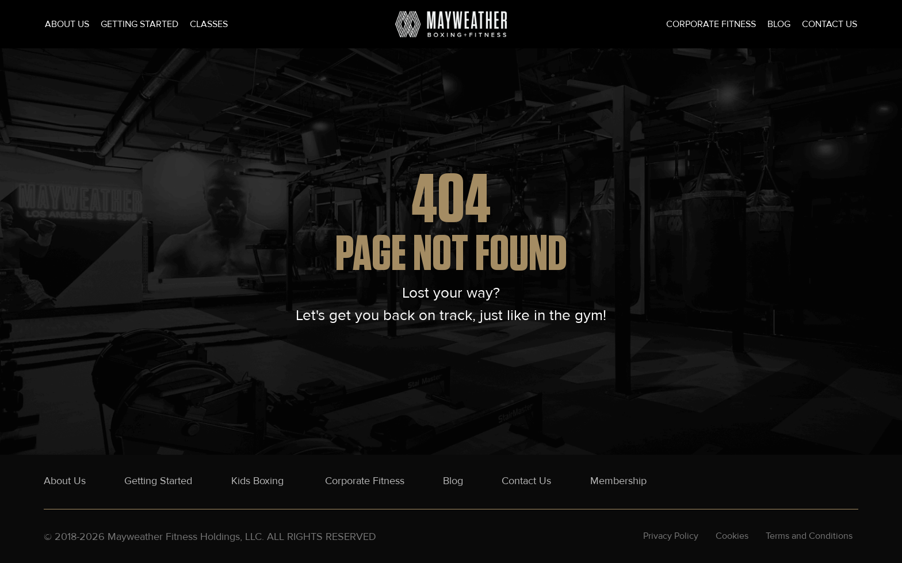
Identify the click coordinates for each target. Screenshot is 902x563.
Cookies (732, 536)
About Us (67, 24)
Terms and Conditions (809, 536)
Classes (209, 24)
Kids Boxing (258, 480)
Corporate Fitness (711, 24)
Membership (618, 480)
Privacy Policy (670, 536)
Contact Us (829, 24)
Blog (778, 24)
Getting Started (139, 24)
